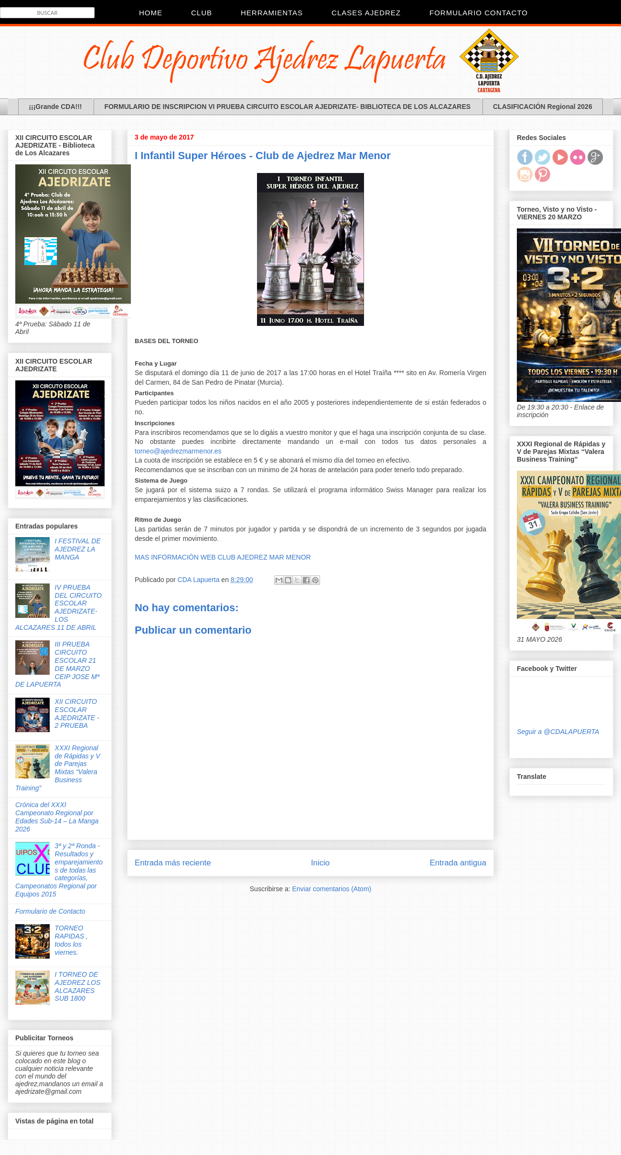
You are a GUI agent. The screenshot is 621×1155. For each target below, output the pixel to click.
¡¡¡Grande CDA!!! (55, 106)
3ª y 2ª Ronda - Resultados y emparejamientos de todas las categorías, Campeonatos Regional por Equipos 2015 (59, 870)
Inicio (320, 862)
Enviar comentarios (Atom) (331, 889)
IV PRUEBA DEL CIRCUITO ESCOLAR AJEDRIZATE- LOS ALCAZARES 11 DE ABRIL (58, 607)
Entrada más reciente (173, 862)
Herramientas (272, 13)
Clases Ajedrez (366, 13)
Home (150, 13)
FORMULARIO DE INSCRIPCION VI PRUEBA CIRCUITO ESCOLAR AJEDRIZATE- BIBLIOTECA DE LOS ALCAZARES (287, 106)
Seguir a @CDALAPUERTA (558, 731)
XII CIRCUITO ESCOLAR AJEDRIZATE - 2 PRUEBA (77, 713)
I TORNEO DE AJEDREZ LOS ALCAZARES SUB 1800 (78, 986)
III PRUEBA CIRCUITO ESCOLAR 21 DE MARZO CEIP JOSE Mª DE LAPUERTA (57, 664)
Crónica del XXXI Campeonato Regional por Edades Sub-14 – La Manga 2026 (56, 816)
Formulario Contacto (478, 13)
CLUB (201, 13)
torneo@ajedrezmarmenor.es (178, 451)
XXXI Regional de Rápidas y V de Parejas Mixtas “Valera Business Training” (57, 768)
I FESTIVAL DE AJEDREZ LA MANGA (78, 549)
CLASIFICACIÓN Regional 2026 (542, 106)
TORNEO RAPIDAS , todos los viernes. (71, 940)
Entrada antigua (458, 862)
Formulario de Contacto (50, 911)
